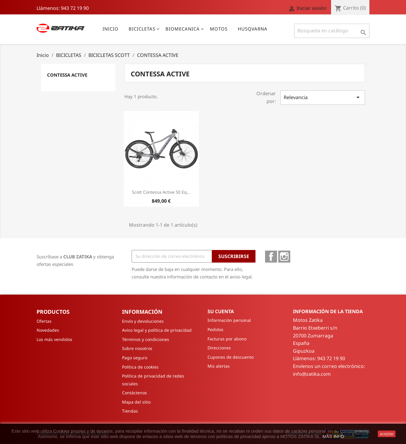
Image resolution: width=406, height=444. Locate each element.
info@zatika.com (312, 374)
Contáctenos (134, 392)
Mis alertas (218, 366)
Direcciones (219, 348)
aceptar (387, 433)
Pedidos (215, 329)
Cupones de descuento (230, 357)
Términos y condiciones (145, 339)
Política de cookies (140, 367)
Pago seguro (134, 357)
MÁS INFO (333, 436)
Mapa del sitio (136, 402)
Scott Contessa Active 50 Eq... (161, 192)
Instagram (284, 257)
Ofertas (44, 321)
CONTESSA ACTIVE (67, 75)
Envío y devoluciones (143, 321)
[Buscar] (331, 31)
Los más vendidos (54, 339)
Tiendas (130, 411)
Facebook (271, 257)
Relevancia (323, 97)
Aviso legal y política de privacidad (157, 330)
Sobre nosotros (137, 348)
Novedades (48, 330)
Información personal (229, 320)
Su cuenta (220, 311)
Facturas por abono (226, 339)
